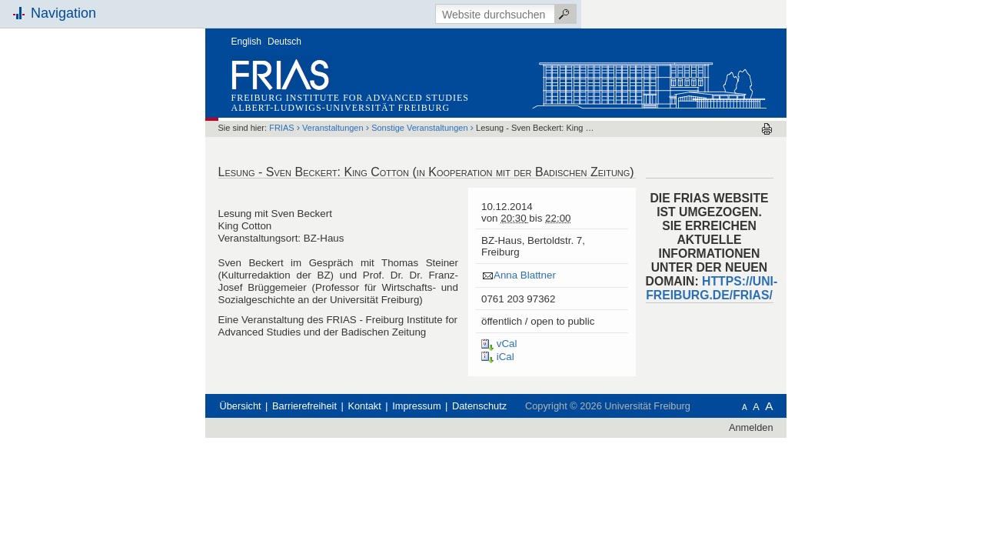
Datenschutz (574, 440)
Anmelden (846, 462)
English (342, 13)
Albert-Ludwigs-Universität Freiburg (436, 79)
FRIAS (376, 99)
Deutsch (380, 13)
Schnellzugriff (147, 175)
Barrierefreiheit (399, 440)
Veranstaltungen (428, 99)
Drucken (862, 100)
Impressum (511, 440)
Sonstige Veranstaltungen (515, 99)
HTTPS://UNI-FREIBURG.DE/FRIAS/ (807, 259)
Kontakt (459, 440)
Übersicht (336, 440)
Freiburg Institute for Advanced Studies (445, 69)
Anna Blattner (620, 246)
